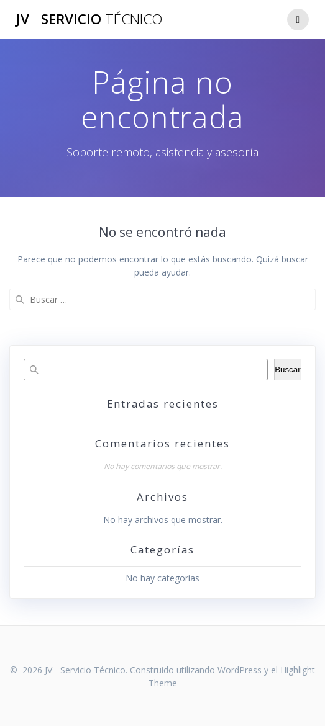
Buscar (287, 369)
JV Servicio (89, 19)
